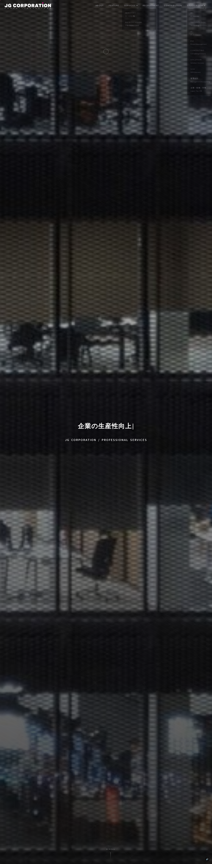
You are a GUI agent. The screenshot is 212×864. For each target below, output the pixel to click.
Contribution (173, 5)
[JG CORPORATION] (28, 5)
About (99, 5)
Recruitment (151, 5)
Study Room (196, 5)
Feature (114, 5)
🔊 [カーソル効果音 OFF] (207, 859)
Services (131, 5)
